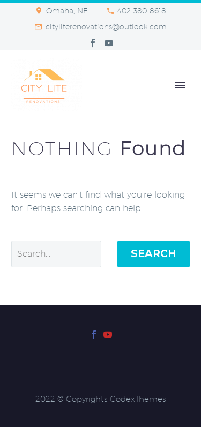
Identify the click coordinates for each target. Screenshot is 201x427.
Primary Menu (180, 85)
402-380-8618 (141, 10)
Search (153, 254)
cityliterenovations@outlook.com (106, 27)
